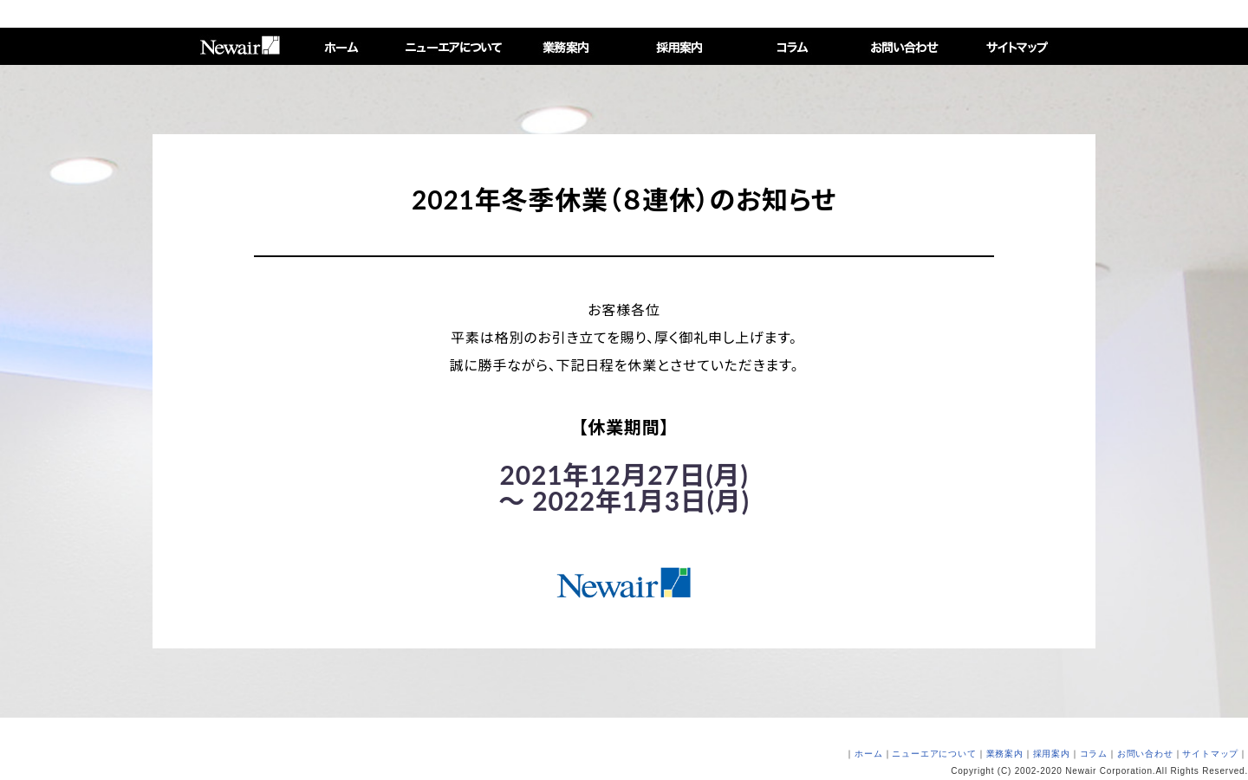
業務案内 (1005, 753)
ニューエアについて (934, 753)
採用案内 (1051, 753)
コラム (1094, 753)
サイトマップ (1210, 753)
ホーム (868, 753)
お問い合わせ (1145, 753)
